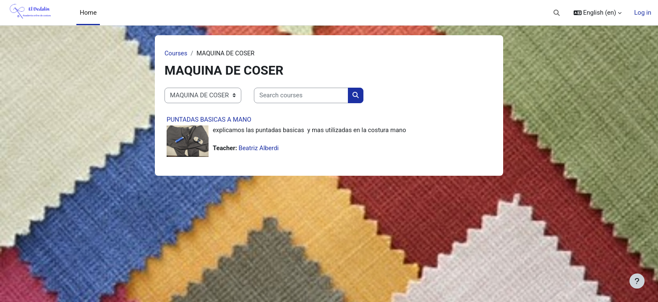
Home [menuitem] (88, 12)
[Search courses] (301, 96)
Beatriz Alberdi (259, 148)
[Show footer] (637, 281)
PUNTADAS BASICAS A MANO (209, 119)
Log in (642, 12)
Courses (176, 53)
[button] (556, 13)
